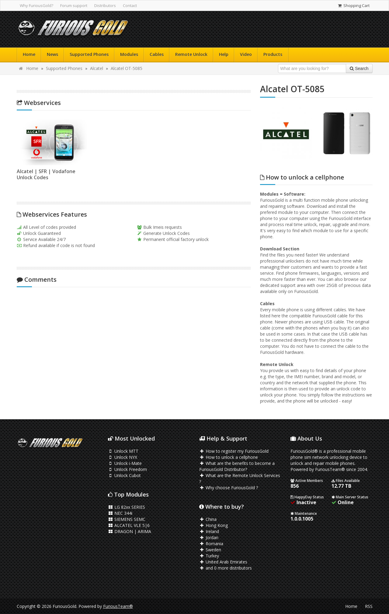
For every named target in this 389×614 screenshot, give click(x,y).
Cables (157, 54)
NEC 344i (120, 513)
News (52, 54)
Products (272, 54)
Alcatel (96, 68)
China (208, 519)
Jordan (209, 537)
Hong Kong (213, 525)
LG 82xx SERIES (126, 507)
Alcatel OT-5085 (126, 68)
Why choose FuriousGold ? (228, 487)
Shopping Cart (353, 5)
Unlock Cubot (124, 475)
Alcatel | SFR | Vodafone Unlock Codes (43, 174)
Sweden (210, 550)
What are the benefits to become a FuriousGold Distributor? (237, 466)
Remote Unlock (191, 54)
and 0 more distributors (225, 568)
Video (246, 54)
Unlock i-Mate (125, 463)
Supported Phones (89, 54)
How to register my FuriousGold (234, 451)
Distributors (105, 5)
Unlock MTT (123, 451)
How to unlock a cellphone (228, 457)
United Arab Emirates (223, 562)
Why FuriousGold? (36, 5)
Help (223, 54)
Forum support (73, 5)
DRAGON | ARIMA (129, 531)
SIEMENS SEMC (127, 519)
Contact (130, 5)
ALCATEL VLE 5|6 (129, 525)
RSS (369, 606)
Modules (129, 54)
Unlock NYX (122, 457)
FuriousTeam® (118, 606)
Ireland (209, 531)
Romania (211, 543)
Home (29, 54)
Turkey (209, 556)
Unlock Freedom (127, 469)
